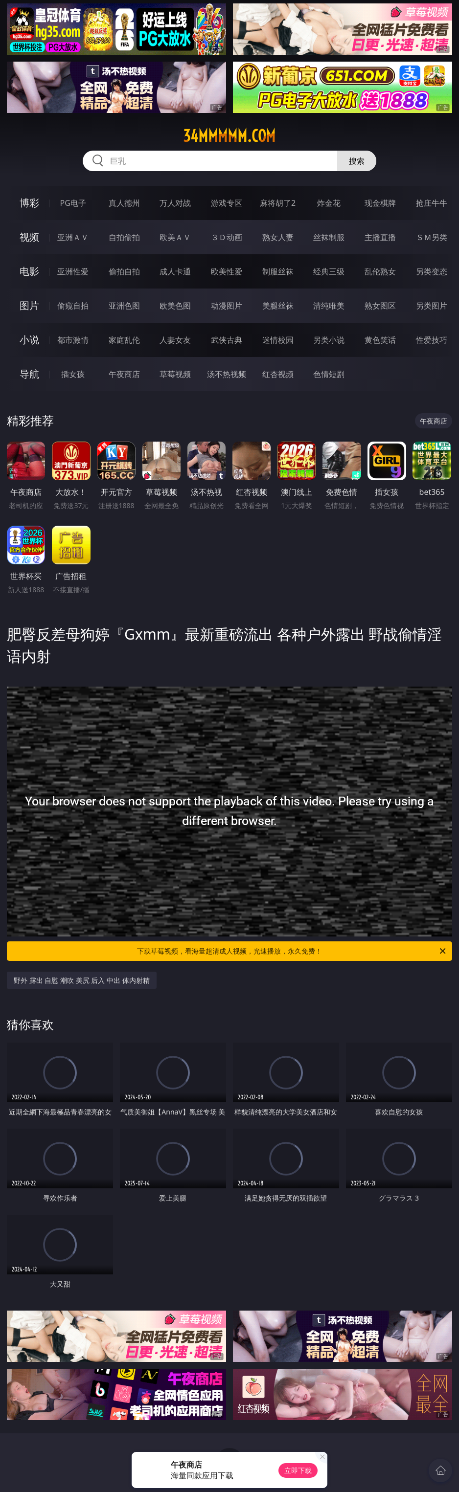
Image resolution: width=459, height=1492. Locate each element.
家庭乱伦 (124, 339)
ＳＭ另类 (431, 237)
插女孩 (73, 374)
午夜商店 (124, 374)
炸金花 (329, 203)
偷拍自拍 (124, 271)
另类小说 (328, 339)
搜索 (357, 161)
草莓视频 (175, 374)
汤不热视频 (226, 374)
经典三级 (328, 271)
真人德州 (124, 203)
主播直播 (380, 237)
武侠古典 (226, 339)
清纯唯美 (328, 305)
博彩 (29, 202)
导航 (29, 373)
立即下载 (298, 1470)
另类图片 (431, 305)
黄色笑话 (380, 339)
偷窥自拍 (73, 305)
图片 (29, 305)
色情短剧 (328, 374)
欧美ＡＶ (175, 237)
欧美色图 (175, 305)
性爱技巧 (431, 339)
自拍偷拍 (124, 237)
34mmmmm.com (229, 136)
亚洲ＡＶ (73, 237)
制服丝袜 (278, 271)
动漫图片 (226, 305)
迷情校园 (278, 339)
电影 (29, 271)
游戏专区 (226, 203)
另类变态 (431, 271)
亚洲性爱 (73, 271)
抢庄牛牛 (431, 203)
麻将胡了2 (278, 203)
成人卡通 (175, 271)
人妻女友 (175, 339)
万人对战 (175, 203)
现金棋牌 (380, 203)
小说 (29, 339)
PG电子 (73, 203)
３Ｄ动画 (226, 237)
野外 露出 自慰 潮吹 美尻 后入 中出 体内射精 (81, 980)
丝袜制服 (328, 237)
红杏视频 (278, 374)
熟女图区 (380, 305)
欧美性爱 (226, 271)
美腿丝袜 (278, 305)
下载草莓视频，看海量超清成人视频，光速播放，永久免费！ (292, 951)
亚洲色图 (124, 305)
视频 (29, 237)
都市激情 (73, 339)
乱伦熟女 (380, 271)
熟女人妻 (278, 237)
